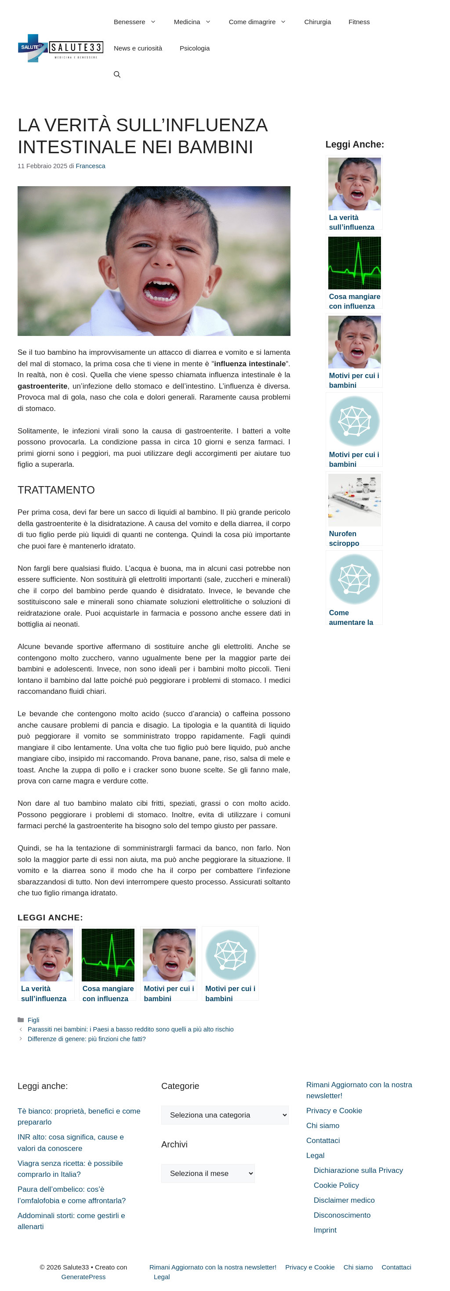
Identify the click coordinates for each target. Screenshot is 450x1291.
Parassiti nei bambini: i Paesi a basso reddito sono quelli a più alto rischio (131, 1029)
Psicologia (195, 48)
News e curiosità (138, 48)
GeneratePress (84, 1276)
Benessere (139, 22)
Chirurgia (317, 21)
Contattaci (323, 1140)
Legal (315, 1155)
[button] (117, 74)
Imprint (325, 1230)
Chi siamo (323, 1126)
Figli (33, 1020)
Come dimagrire (262, 22)
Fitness (359, 21)
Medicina (197, 22)
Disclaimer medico (344, 1200)
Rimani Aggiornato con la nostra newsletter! (212, 1267)
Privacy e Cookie (334, 1111)
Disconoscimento (342, 1215)
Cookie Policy (336, 1185)
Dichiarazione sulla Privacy (358, 1170)
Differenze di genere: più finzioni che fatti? (87, 1038)
